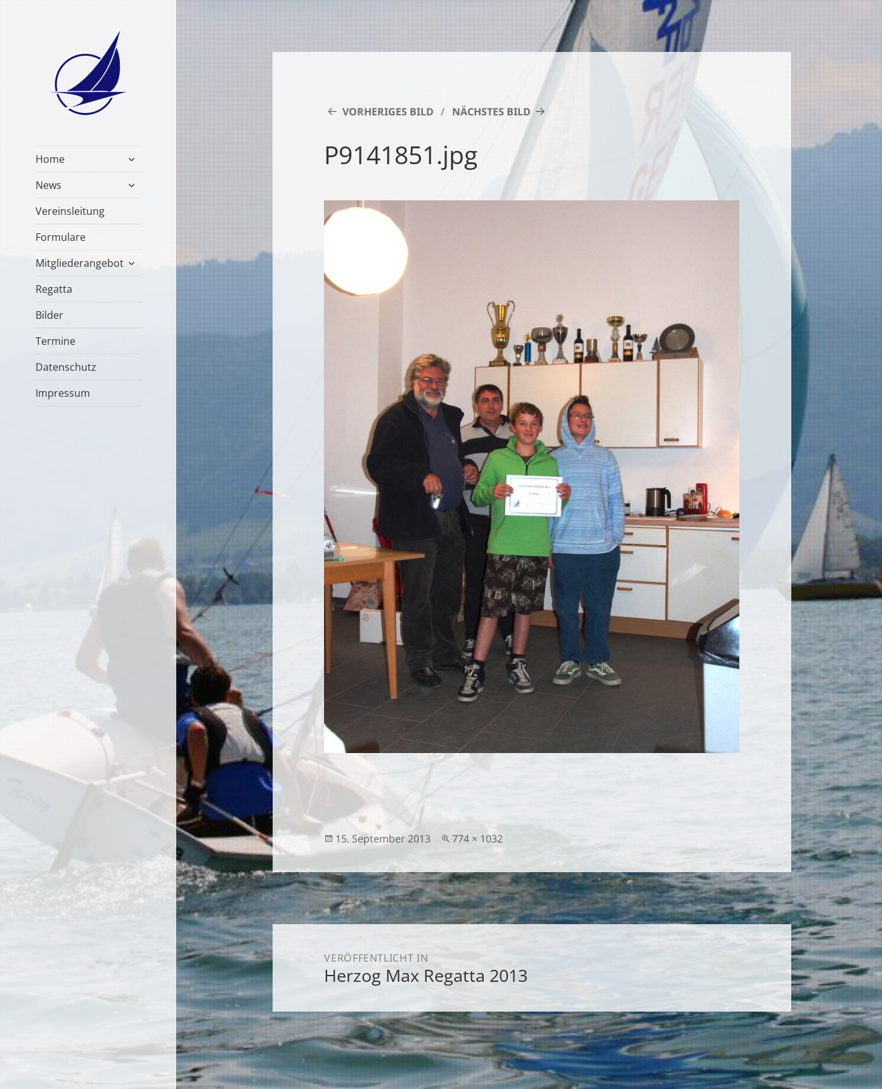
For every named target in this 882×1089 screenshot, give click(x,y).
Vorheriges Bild (388, 112)
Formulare (61, 237)
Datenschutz (66, 367)
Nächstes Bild (491, 112)
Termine (55, 341)
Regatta (54, 289)
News (49, 185)
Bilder (49, 315)
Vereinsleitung (70, 211)
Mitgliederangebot (80, 263)
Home (50, 159)
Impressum (63, 393)
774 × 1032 (477, 839)
